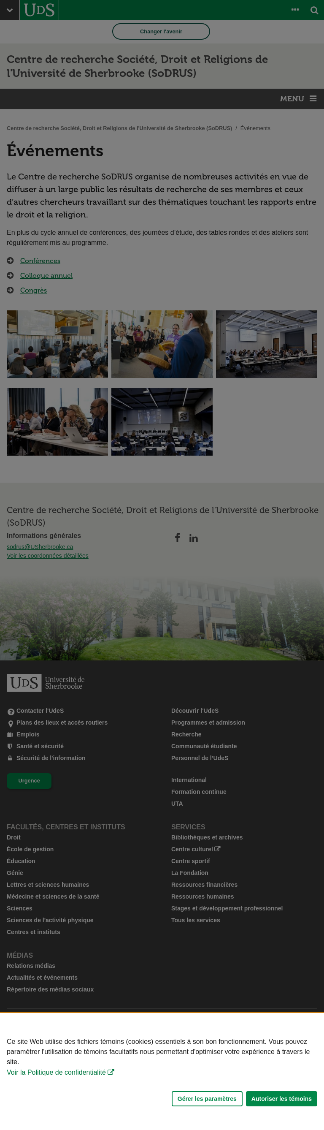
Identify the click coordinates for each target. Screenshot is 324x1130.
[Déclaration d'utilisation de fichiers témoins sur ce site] (162, 1071)
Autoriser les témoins (281, 1098)
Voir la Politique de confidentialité (56, 1072)
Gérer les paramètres (207, 1098)
